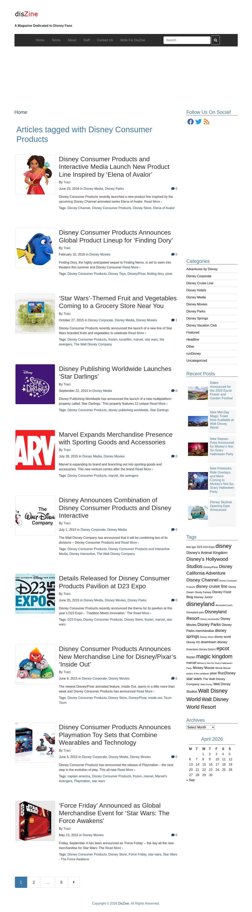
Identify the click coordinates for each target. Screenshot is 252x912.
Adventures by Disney (202, 269)
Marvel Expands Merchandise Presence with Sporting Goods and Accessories (116, 438)
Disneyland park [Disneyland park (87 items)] (195, 612)
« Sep (190, 780)
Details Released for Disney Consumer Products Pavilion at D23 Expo (114, 582)
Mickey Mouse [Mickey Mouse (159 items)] (203, 668)
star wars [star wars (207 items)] (194, 679)
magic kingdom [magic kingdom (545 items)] (214, 656)
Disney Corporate (199, 276)
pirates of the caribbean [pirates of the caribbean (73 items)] (197, 673)
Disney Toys (117, 273)
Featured (192, 332)
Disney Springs (197, 318)
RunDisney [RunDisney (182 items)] (227, 673)
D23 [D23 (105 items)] (199, 546)
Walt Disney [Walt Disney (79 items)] (206, 684)
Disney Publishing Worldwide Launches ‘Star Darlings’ (115, 372)
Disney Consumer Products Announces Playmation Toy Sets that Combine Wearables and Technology (115, 734)
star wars (151, 339)
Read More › (153, 201)
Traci (67, 182)
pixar (168, 273)
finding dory (155, 273)
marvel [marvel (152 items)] (191, 663)
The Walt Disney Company (93, 344)
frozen (112, 339)
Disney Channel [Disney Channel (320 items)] (202, 579)
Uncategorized (196, 360)
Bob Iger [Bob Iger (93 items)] (191, 547)
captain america (78, 776)
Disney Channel (78, 208)
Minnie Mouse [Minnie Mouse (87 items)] (222, 668)
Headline (192, 339)
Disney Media (196, 297)
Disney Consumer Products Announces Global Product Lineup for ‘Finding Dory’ (116, 236)
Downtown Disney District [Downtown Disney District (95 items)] (201, 649)
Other (190, 346)
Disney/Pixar (136, 273)
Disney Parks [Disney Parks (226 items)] (209, 624)
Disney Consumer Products (111, 208)
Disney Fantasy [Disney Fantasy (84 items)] (203, 592)
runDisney (193, 353)
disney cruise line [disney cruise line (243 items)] (211, 586)
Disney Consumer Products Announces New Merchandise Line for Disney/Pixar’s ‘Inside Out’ (117, 656)
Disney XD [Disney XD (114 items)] (193, 642)
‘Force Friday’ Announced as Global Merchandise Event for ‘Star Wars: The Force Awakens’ (114, 813)
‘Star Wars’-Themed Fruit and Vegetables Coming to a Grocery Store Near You (118, 302)
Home (20, 112)
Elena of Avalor (164, 208)
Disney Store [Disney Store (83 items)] (206, 637)
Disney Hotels (196, 290)
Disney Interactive (82, 554)
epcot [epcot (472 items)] (223, 648)
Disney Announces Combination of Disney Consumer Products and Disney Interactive (115, 507)
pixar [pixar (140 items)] (213, 673)
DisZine (123, 903)
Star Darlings (159, 410)
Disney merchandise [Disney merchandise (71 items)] (210, 619)
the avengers (129, 475)
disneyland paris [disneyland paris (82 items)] (223, 605)
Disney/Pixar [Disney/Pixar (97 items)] (210, 567)
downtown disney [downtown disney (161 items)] (214, 642)
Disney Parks (195, 311)
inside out (155, 697)
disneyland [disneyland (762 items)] (200, 604)
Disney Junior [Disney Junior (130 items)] (203, 597)
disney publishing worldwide (128, 410)
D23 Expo (74, 619)
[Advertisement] (126, 74)
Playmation (82, 781)
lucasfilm (125, 339)
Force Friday (138, 854)
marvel (138, 339)
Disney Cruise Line (199, 283)
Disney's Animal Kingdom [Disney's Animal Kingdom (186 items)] (206, 553)
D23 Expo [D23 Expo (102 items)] (209, 546)
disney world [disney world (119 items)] (222, 636)
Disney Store (142, 208)
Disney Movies (196, 304)
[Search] (187, 40)
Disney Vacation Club (201, 325)
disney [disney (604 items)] (224, 546)
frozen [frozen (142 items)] (190, 657)
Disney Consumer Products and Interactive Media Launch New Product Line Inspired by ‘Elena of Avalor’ (114, 166)
